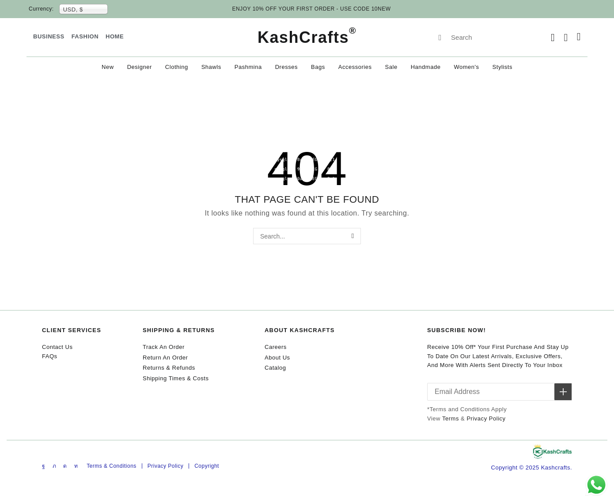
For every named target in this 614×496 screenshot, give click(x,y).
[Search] (440, 37)
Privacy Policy (485, 418)
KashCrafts (307, 37)
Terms (450, 418)
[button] (553, 37)
